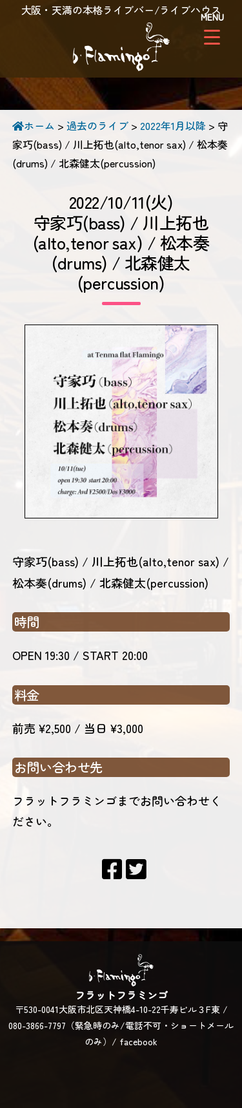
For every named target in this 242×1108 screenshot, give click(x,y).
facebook (138, 1041)
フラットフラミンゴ (121, 48)
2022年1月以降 (173, 125)
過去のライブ (97, 125)
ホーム (33, 125)
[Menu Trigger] (212, 27)
